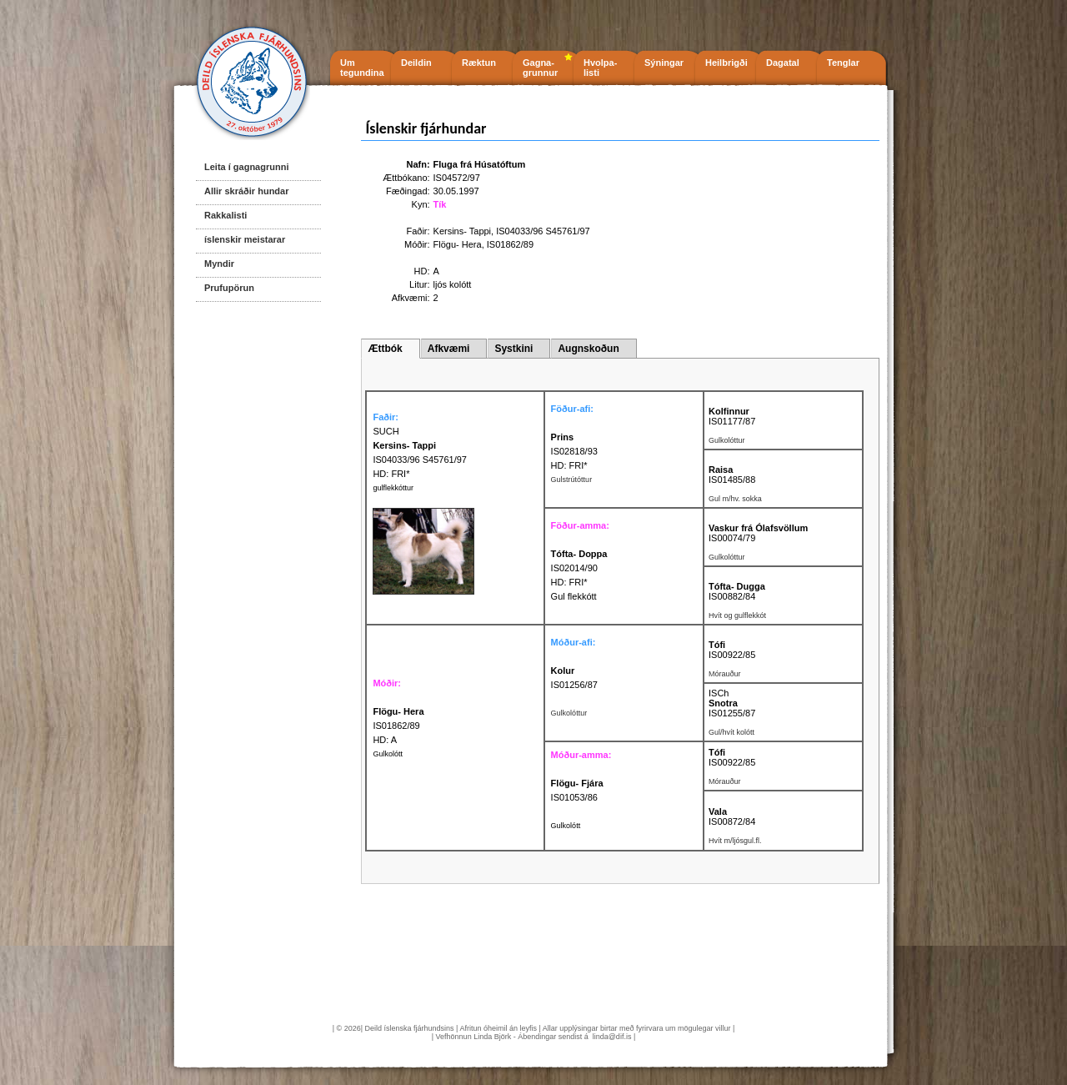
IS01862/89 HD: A (398, 725)
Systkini (513, 348)
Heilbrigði (726, 63)
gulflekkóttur (393, 488)
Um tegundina (362, 68)
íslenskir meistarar (244, 239)
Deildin (416, 63)
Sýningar (664, 63)
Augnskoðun (588, 348)
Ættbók (385, 348)
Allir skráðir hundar (246, 191)
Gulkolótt (388, 754)
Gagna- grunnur (540, 68)
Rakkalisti (225, 215)
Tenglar (843, 63)
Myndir (219, 264)
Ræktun (479, 63)
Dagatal (782, 63)
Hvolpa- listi (600, 68)
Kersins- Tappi (462, 231)
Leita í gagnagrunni (246, 167)
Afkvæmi (449, 348)
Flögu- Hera (457, 244)
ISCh (719, 693)
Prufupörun (229, 288)
